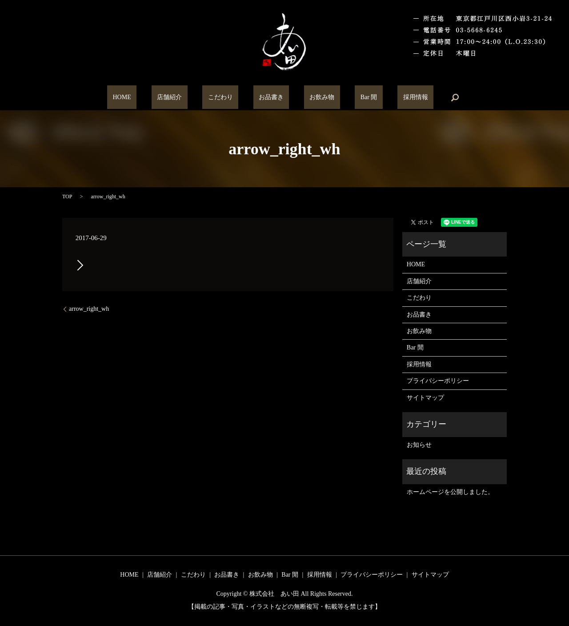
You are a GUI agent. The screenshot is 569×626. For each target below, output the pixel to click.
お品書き (271, 97)
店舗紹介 (191, 97)
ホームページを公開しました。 (450, 492)
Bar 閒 (346, 97)
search (416, 97)
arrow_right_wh (89, 308)
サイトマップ (425, 397)
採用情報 (382, 97)
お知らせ (419, 444)
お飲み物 (311, 97)
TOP (67, 196)
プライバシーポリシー (438, 380)
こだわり (231, 97)
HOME (155, 97)
